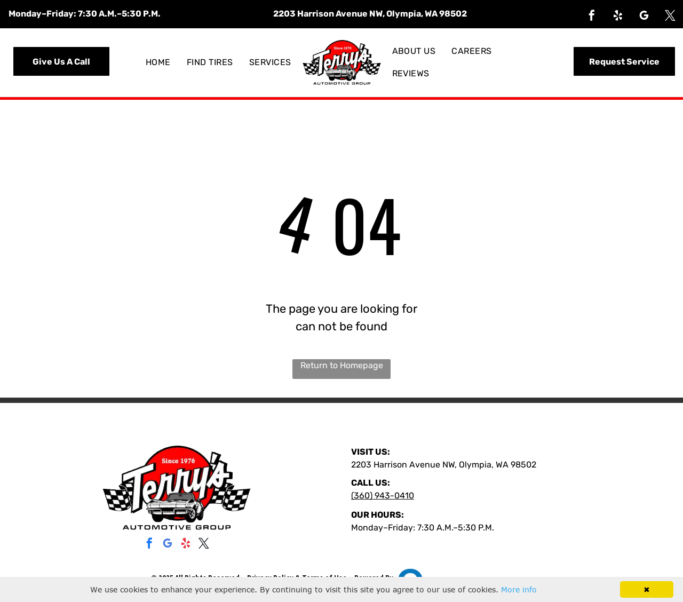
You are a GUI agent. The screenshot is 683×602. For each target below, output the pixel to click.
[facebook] (592, 16)
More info (519, 589)
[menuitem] (158, 62)
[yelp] (618, 16)
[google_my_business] (644, 16)
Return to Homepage (341, 365)
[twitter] (670, 16)
